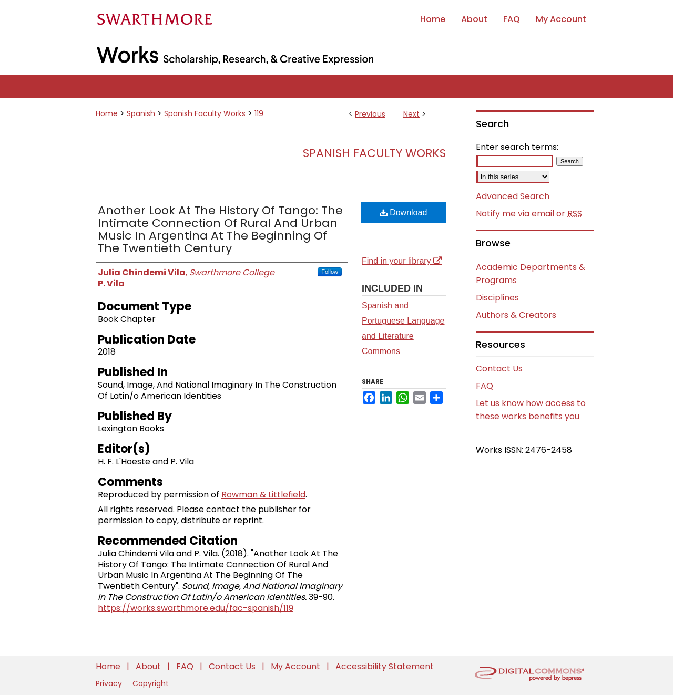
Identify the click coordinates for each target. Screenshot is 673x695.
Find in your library (402, 260)
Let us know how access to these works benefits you (531, 409)
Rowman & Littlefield (263, 495)
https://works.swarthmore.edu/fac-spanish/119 (195, 608)
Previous (370, 114)
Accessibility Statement (384, 666)
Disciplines (497, 298)
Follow (329, 271)
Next (411, 114)
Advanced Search (512, 196)
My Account (296, 666)
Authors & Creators (516, 315)
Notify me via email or (529, 214)
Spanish (141, 113)
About (149, 666)
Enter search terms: (517, 147)
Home (107, 113)
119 (258, 113)
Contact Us (499, 368)
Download (403, 212)
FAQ (484, 386)
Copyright (150, 683)
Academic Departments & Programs (530, 273)
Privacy (110, 683)
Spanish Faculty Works (205, 113)
